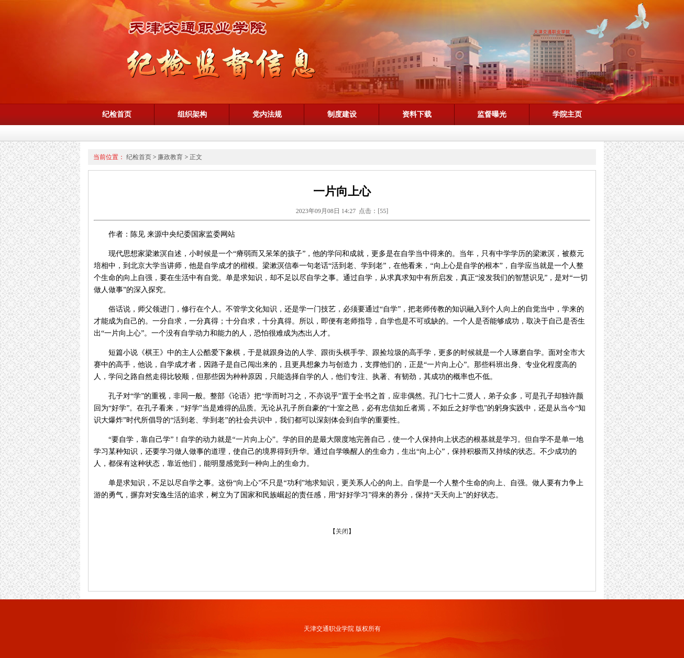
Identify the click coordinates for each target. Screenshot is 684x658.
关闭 (342, 531)
